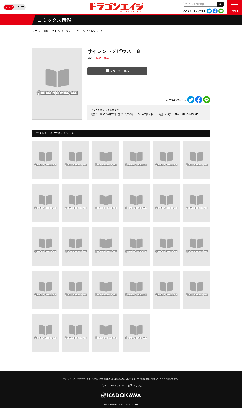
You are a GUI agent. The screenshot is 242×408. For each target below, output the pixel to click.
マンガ (8, 7)
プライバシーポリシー (112, 385)
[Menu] (234, 7)
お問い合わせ (135, 385)
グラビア (19, 7)
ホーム (36, 30)
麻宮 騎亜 (102, 58)
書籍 (46, 30)
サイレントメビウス (62, 30)
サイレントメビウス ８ (90, 30)
